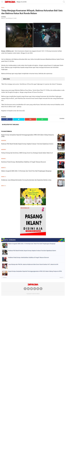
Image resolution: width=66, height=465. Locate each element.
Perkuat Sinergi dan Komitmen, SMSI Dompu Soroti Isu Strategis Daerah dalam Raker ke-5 (27, 153)
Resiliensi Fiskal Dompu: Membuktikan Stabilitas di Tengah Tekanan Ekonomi (23, 162)
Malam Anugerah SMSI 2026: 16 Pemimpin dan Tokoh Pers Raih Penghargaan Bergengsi (26, 171)
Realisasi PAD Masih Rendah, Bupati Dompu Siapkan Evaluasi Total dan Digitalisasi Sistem (27, 144)
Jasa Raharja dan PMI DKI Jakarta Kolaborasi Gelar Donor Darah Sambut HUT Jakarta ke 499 (33, 264)
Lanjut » (62, 277)
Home (2, 7)
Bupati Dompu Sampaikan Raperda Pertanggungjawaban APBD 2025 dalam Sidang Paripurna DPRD (27, 135)
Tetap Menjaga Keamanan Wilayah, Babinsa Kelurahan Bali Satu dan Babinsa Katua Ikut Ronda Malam (32, 12)
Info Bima (37, 293)
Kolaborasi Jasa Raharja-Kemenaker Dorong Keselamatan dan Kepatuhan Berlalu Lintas (26, 180)
